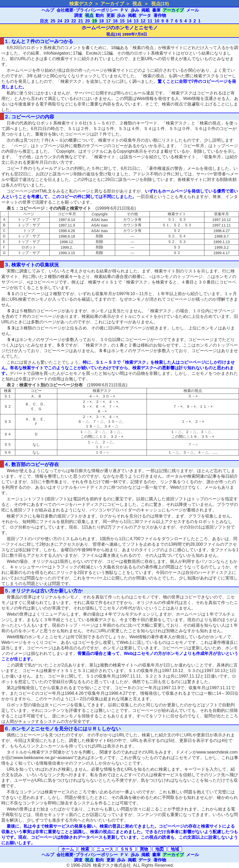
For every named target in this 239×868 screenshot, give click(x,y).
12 (143, 21)
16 (115, 21)
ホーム (67, 849)
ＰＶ (124, 10)
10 (156, 21)
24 (60, 21)
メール (192, 10)
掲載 (145, 10)
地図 (159, 849)
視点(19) (160, 3)
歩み (135, 10)
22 (73, 21)
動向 (100, 15)
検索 (85, 849)
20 (87, 21)
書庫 (156, 10)
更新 (110, 15)
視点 (137, 3)
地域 (175, 849)
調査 (78, 15)
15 (122, 21)
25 (52, 21)
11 (150, 21)
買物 (144, 849)
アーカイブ (173, 10)
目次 (44, 21)
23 (66, 21)
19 (94, 21)
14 (129, 21)
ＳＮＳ (126, 849)
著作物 (159, 15)
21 (80, 21)
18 (101, 21)
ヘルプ (47, 10)
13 (136, 21)
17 (108, 21)
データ (144, 15)
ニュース (104, 849)
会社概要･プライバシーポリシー (87, 10)
